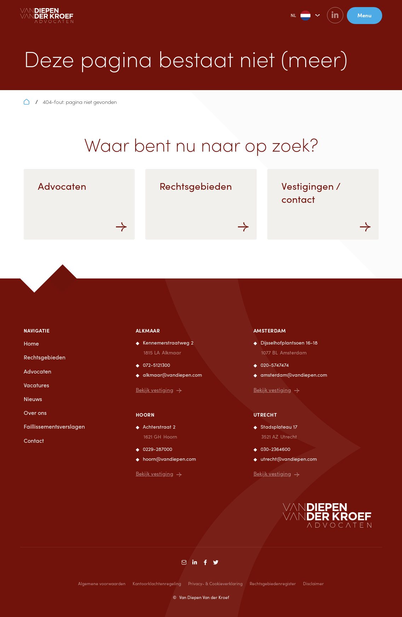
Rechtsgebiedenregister (273, 584)
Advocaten (37, 371)
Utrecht (265, 414)
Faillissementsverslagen (54, 426)
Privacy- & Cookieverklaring (215, 584)
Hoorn (145, 414)
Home (31, 343)
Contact (34, 440)
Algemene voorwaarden (102, 584)
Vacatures (36, 385)
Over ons (35, 412)
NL (295, 15)
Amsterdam (270, 330)
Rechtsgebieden (44, 357)
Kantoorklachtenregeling (157, 584)
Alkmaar (148, 330)
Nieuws (33, 398)
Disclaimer (313, 584)
